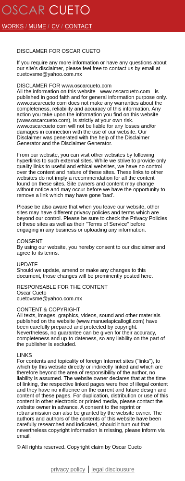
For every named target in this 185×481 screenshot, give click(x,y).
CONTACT (78, 26)
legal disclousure (112, 469)
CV (55, 26)
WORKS (13, 26)
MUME (37, 26)
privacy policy (67, 469)
